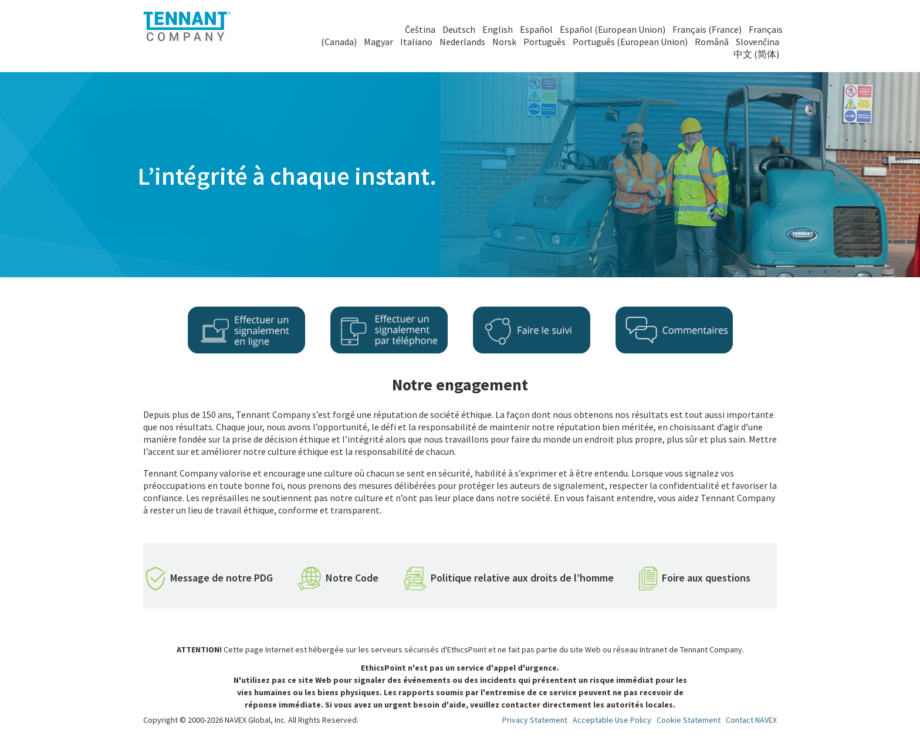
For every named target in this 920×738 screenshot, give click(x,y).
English (497, 29)
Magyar (378, 41)
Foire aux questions (706, 577)
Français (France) (707, 29)
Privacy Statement (534, 720)
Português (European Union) (630, 41)
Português (544, 41)
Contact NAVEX (751, 720)
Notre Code (352, 577)
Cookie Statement (689, 720)
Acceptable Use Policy (612, 720)
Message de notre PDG (221, 577)
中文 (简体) (756, 54)
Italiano (416, 41)
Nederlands (462, 41)
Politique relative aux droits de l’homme (522, 577)
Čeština (420, 29)
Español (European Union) (612, 29)
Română (712, 41)
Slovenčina (757, 41)
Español (536, 29)
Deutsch (458, 29)
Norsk (504, 41)
